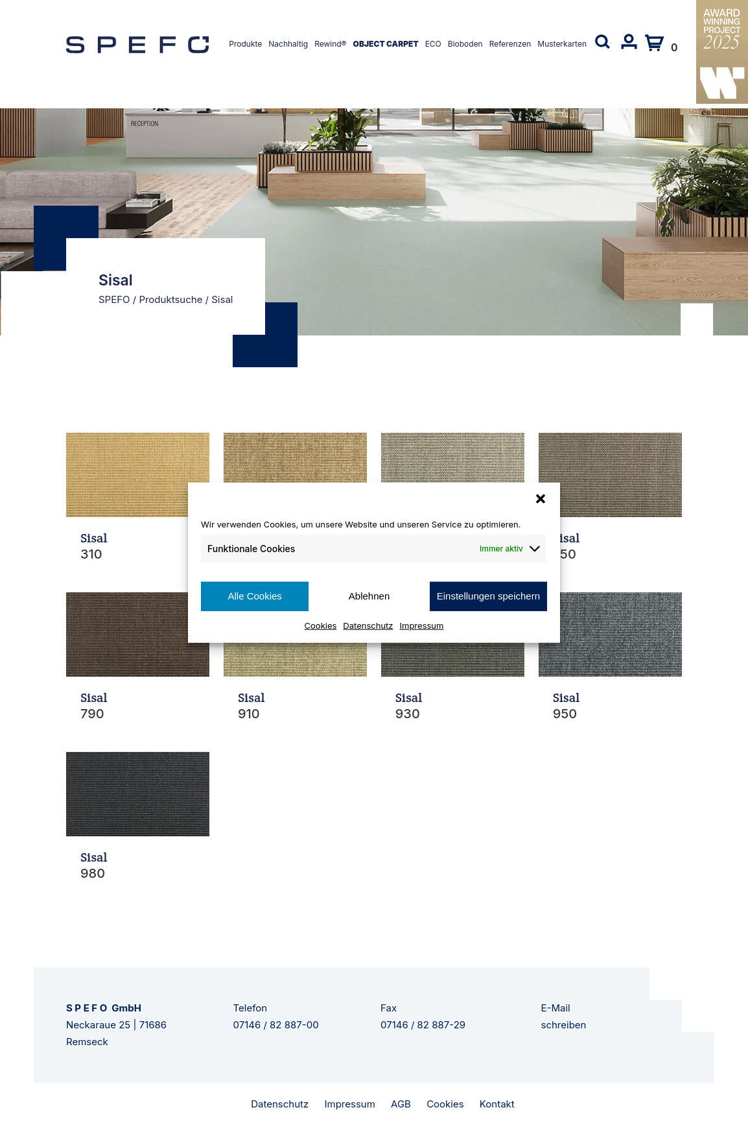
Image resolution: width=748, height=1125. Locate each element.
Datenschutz (368, 625)
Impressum (422, 625)
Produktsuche (170, 299)
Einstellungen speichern (488, 595)
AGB (401, 1104)
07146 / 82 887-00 (276, 1025)
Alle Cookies (254, 595)
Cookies (321, 625)
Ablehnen (369, 595)
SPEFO (114, 299)
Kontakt (497, 1104)
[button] (540, 498)
